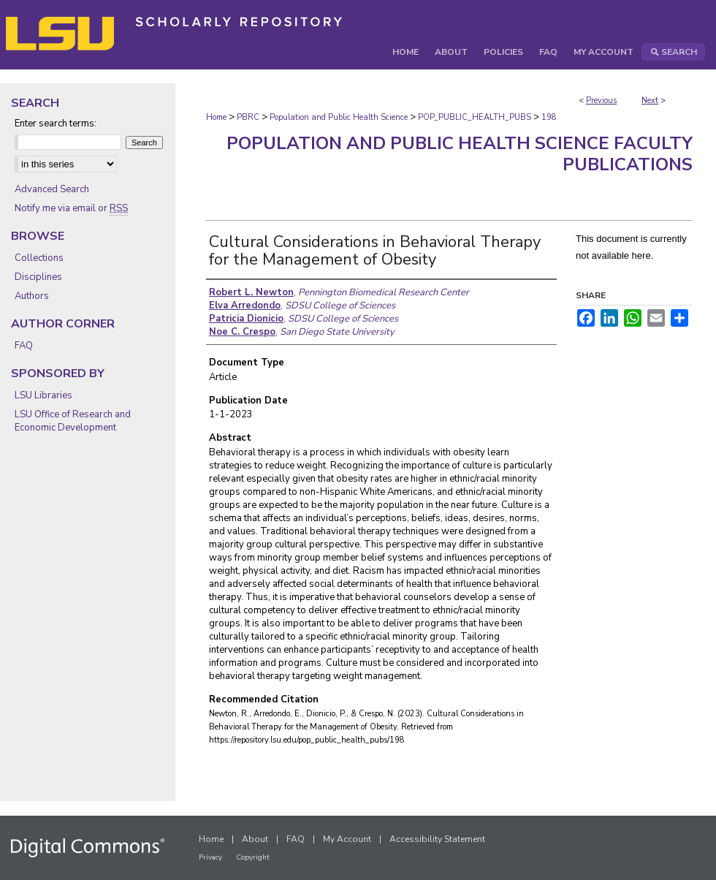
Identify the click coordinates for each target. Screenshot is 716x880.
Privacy (210, 857)
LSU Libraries (43, 395)
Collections (39, 258)
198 (549, 117)
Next (649, 100)
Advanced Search (52, 189)
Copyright (253, 857)
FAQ (24, 345)
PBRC (248, 117)
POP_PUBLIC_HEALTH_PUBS (474, 117)
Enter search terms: (55, 123)
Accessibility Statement (437, 839)
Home (216, 117)
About (255, 839)
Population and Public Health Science (339, 117)
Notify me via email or (71, 208)
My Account (347, 839)
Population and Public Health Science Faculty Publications (459, 154)
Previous (601, 100)
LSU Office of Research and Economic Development (73, 421)
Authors (32, 296)
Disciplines (38, 277)
